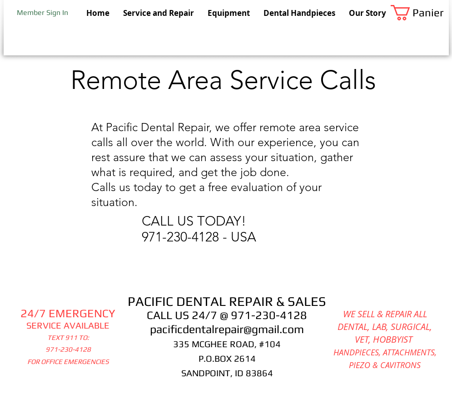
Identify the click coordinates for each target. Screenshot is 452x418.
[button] (420, 12)
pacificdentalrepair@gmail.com (227, 329)
